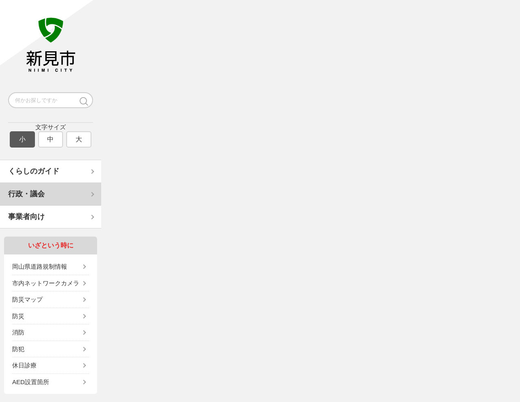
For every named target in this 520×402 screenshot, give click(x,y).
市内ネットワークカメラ (45, 283)
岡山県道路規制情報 (39, 266)
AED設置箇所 (30, 381)
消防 (18, 332)
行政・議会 (26, 194)
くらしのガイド (33, 171)
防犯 (18, 349)
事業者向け (26, 217)
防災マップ (27, 299)
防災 (18, 316)
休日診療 (24, 365)
